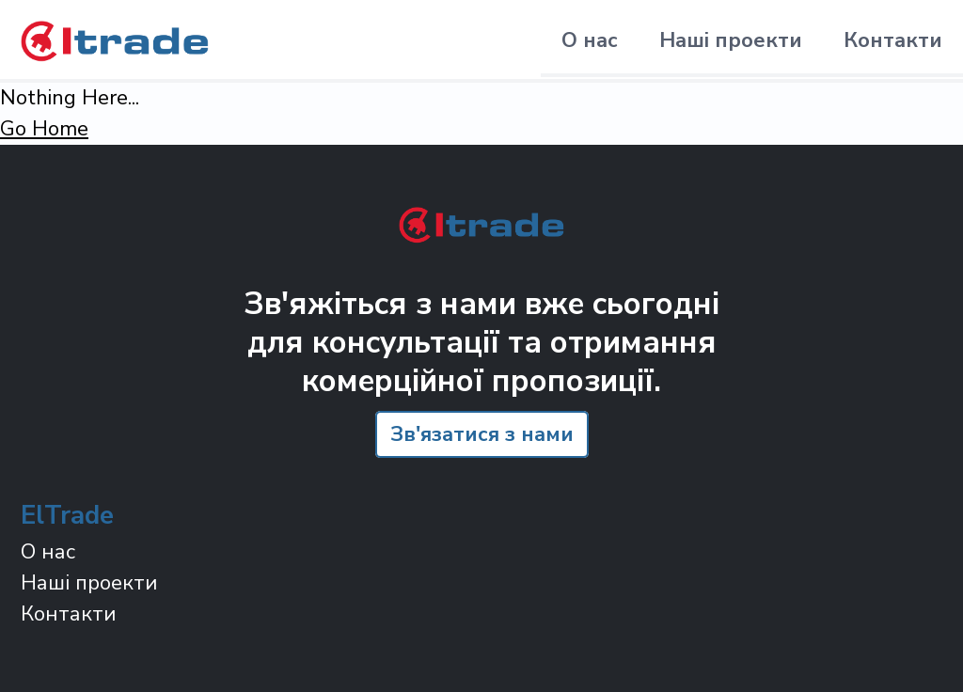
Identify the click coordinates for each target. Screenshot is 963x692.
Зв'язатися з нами (482, 434)
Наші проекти (730, 40)
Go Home (44, 129)
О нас (589, 40)
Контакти (893, 40)
